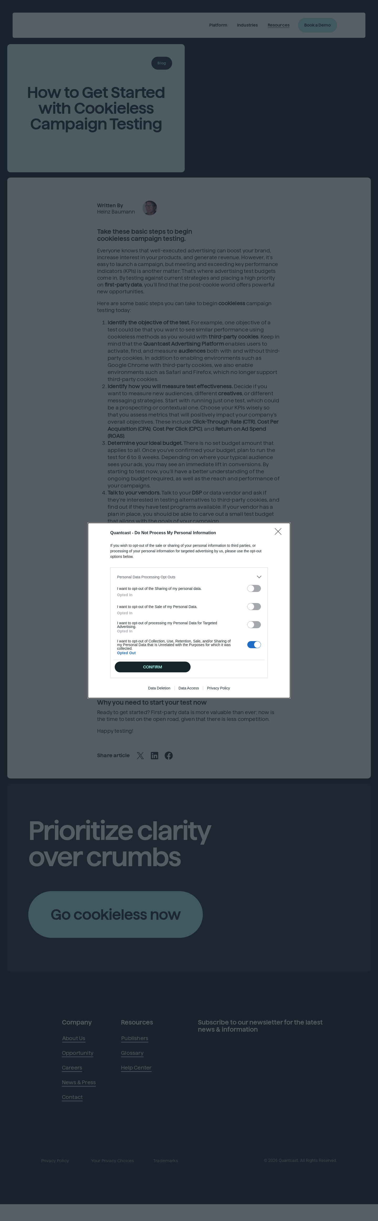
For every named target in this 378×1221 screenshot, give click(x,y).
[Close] (280, 532)
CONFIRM (153, 667)
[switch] (254, 587)
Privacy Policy (218, 689)
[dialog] (189, 610)
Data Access (188, 689)
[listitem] (189, 576)
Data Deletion (159, 689)
